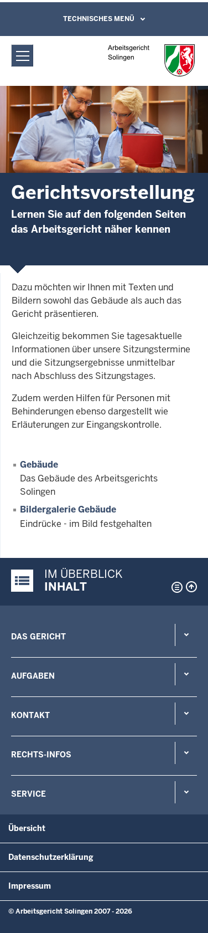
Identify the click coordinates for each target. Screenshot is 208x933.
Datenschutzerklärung (50, 857)
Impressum (29, 886)
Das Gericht (38, 637)
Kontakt (30, 715)
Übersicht (26, 828)
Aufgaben (33, 676)
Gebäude (39, 464)
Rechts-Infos (41, 755)
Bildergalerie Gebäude (68, 509)
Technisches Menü (98, 18)
